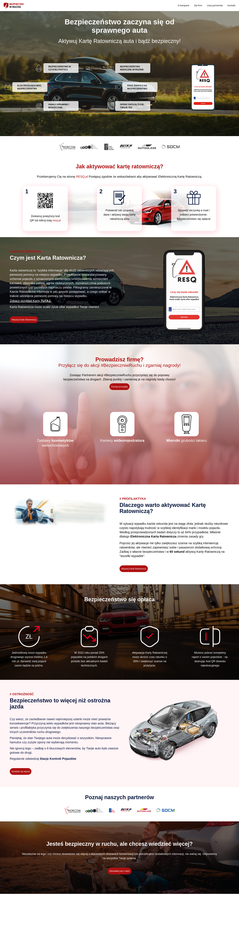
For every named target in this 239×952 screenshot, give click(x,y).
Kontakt (231, 5)
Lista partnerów (215, 5)
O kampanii (183, 5)
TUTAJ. (46, 300)
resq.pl (57, 220)
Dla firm (198, 5)
